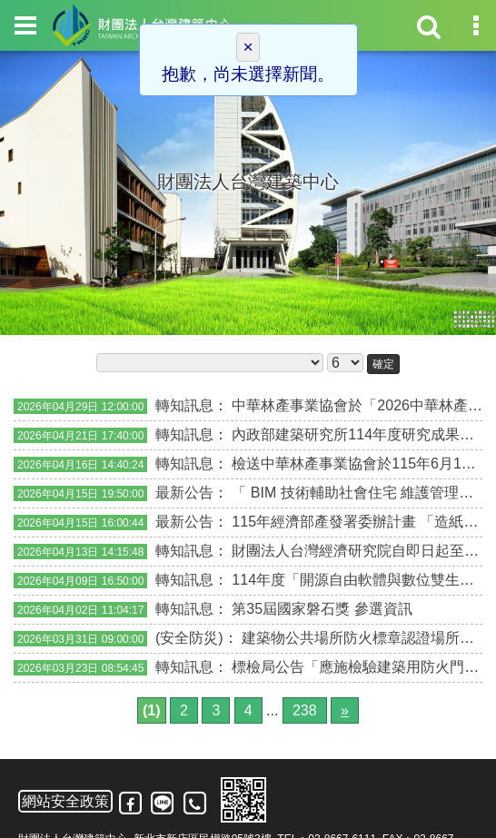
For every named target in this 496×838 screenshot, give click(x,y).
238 (305, 710)
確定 (383, 364)
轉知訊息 (184, 405)
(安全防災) (189, 638)
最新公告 (184, 492)
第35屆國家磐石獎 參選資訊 (322, 608)
